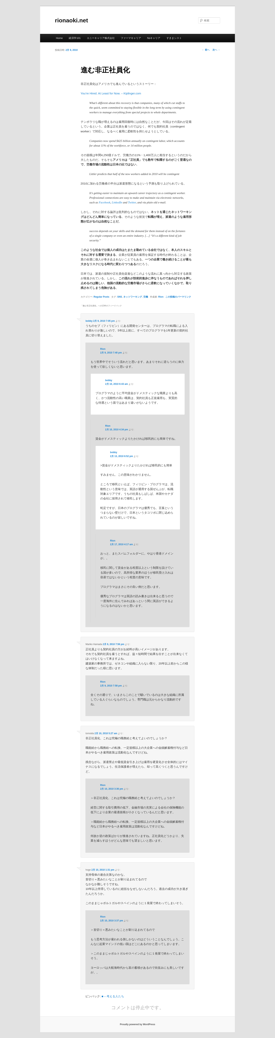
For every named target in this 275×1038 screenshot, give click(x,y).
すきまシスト (174, 38)
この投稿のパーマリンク (178, 296)
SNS (119, 296)
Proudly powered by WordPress (137, 1024)
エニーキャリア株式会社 (101, 38)
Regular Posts (101, 296)
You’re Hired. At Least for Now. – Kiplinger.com (111, 93)
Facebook (104, 202)
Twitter (132, 202)
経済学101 (75, 38)
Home (59, 38)
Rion (161, 296)
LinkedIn (117, 202)
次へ (216, 49)
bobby (89, 321)
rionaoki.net (71, 20)
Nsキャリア (153, 38)
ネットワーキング (132, 296)
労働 (145, 296)
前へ (205, 49)
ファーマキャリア (131, 38)
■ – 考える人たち (113, 996)
